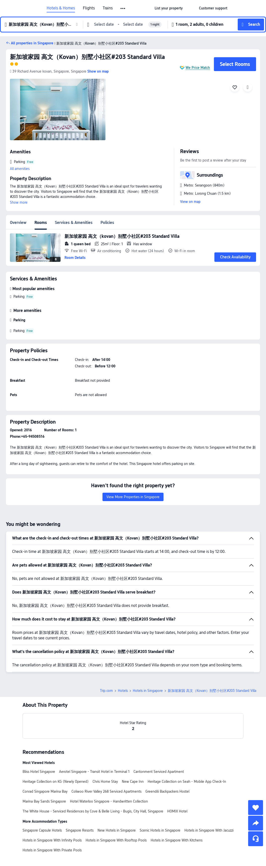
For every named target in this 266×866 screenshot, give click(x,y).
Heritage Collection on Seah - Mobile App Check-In (187, 782)
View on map (190, 202)
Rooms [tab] (40, 222)
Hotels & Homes (61, 8)
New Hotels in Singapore (117, 830)
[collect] (255, 807)
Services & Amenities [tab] (74, 222)
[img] (57, 109)
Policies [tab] (107, 222)
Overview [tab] (18, 222)
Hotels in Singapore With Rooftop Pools (116, 840)
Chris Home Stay (105, 782)
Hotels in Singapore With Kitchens (176, 840)
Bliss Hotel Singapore (39, 772)
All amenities (20, 169)
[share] (255, 823)
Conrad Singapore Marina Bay (45, 791)
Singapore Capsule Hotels (42, 830)
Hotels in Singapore (148, 691)
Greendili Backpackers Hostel (167, 791)
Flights (89, 8)
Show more (19, 202)
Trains (108, 8)
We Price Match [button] (198, 68)
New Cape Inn (133, 782)
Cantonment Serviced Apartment (158, 772)
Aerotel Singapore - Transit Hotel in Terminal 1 (94, 772)
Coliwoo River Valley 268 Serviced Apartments (106, 791)
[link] (168, 8)
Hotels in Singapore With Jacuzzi (208, 830)
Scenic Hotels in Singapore (160, 830)
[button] (123, 8)
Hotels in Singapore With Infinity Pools (52, 840)
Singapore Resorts (80, 830)
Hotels (123, 691)
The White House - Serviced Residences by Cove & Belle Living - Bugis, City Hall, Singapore (93, 811)
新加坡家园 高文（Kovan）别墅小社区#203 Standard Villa (99, 43)
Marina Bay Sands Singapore (44, 801)
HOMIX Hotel (177, 811)
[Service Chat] (255, 838)
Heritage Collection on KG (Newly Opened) (56, 782)
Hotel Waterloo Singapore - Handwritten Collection (109, 801)
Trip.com (106, 691)
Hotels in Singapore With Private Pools (52, 850)
